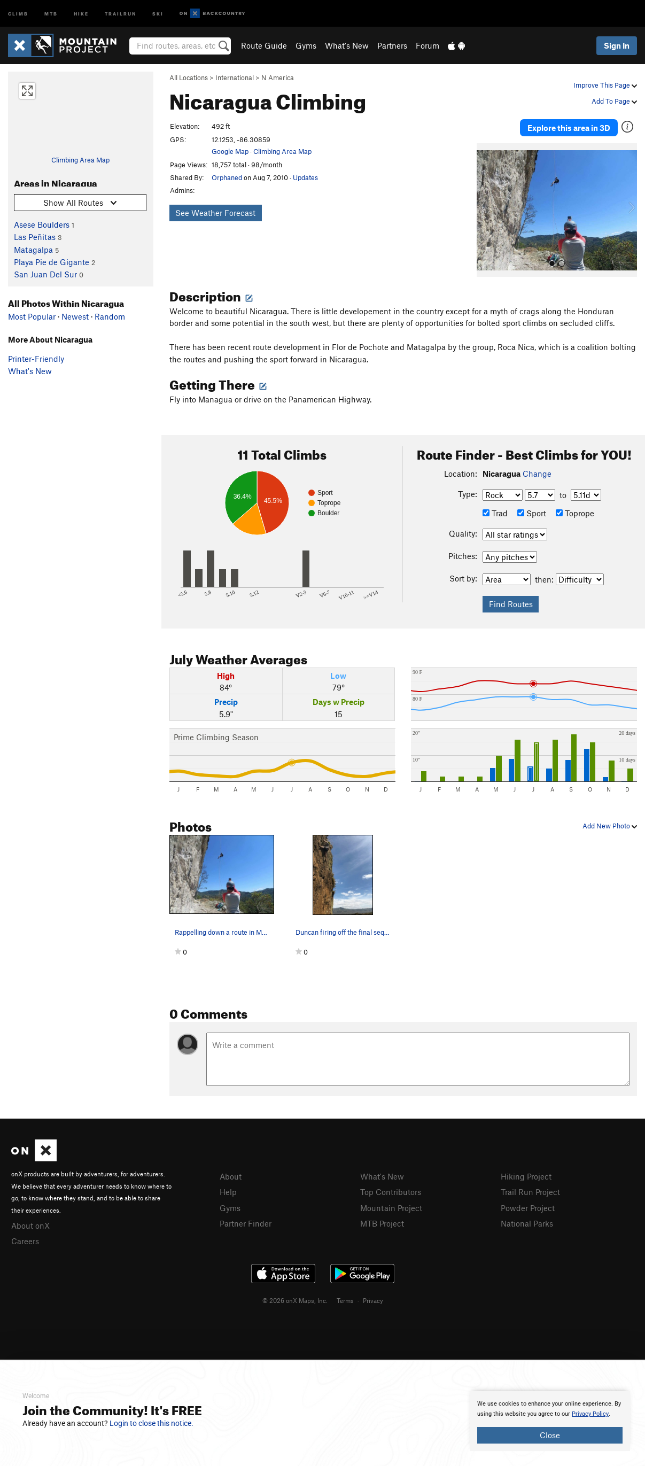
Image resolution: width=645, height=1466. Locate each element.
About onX (30, 1224)
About (231, 1175)
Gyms (306, 45)
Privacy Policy (590, 1413)
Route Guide (264, 45)
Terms (345, 1299)
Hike (81, 13)
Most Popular (32, 316)
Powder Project (528, 1206)
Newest (75, 316)
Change (537, 472)
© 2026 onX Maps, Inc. (295, 1299)
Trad (495, 511)
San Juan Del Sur (45, 274)
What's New (347, 45)
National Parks (527, 1222)
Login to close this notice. (151, 1423)
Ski (158, 13)
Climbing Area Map (80, 160)
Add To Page (614, 101)
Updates (305, 177)
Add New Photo (609, 824)
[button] (487, 209)
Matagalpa (33, 249)
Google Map (230, 151)
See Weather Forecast (215, 213)
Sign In (617, 45)
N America (277, 77)
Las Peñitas (35, 237)
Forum (427, 45)
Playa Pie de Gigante (51, 262)
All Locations (188, 77)
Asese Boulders (41, 224)
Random (110, 316)
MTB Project (382, 1222)
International (234, 77)
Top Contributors (390, 1191)
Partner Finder (245, 1222)
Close (550, 1435)
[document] (550, 1421)
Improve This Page (605, 85)
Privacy (373, 1299)
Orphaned (227, 177)
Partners (392, 45)
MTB (51, 13)
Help (228, 1191)
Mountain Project (391, 1206)
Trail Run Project (530, 1191)
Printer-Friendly (36, 358)
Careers (25, 1240)
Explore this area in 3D (568, 127)
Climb (18, 13)
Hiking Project (526, 1175)
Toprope (575, 511)
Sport (531, 511)
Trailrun (120, 13)
